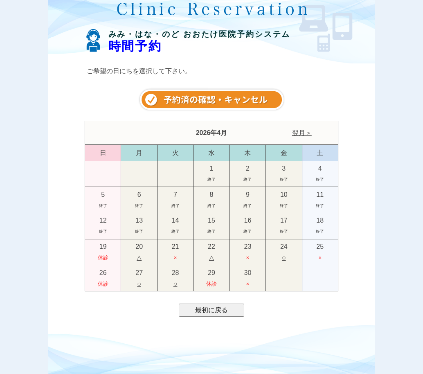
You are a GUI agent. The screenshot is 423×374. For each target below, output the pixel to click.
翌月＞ (302, 132)
